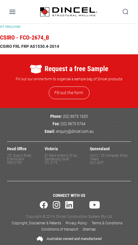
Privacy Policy (76, 223)
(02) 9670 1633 (75, 116)
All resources (10, 26)
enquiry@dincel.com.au (75, 131)
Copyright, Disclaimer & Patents (36, 223)
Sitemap (89, 229)
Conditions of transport (59, 229)
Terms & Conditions (107, 223)
